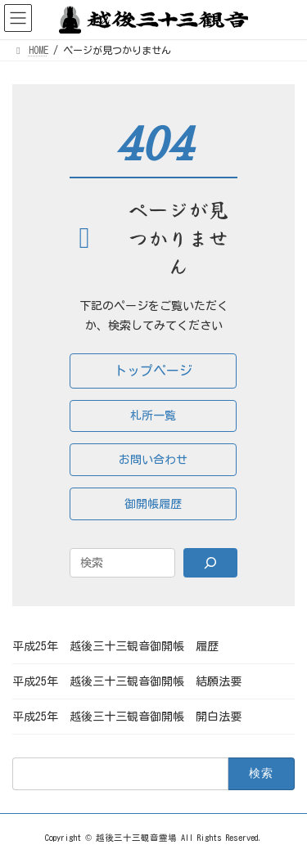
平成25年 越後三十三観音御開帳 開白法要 (127, 716)
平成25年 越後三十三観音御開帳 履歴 (115, 646)
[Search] (210, 563)
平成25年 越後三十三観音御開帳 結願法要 (127, 681)
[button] (153, 371)
